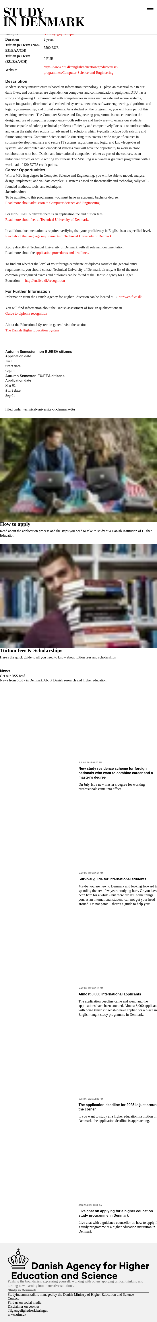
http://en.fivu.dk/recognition (44, 280)
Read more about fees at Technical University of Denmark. (47, 219)
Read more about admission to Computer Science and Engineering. (53, 203)
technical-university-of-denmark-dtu (49, 409)
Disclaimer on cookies (23, 1306)
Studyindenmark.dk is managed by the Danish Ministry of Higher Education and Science (71, 1294)
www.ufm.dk (17, 1314)
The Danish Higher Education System (32, 330)
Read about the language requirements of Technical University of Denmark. (59, 236)
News (5, 671)
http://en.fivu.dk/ (131, 297)
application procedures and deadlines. (62, 253)
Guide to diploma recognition (26, 313)
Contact (13, 1298)
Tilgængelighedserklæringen (28, 1310)
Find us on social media (24, 1302)
